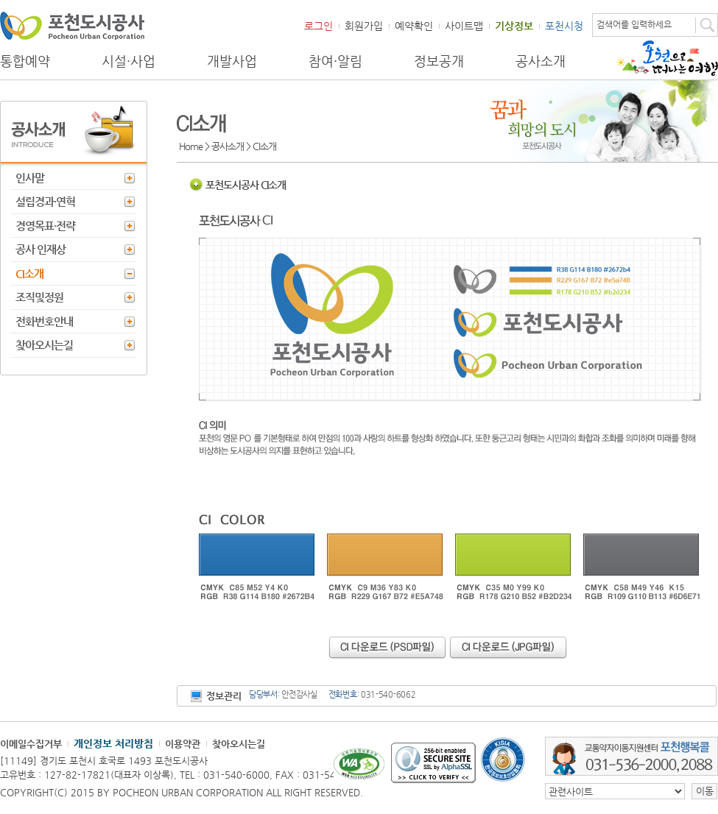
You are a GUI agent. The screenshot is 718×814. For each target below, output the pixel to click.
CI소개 (29, 273)
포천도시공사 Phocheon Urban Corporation (72, 25)
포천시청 (564, 26)
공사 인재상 (40, 249)
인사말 (29, 177)
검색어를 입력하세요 (634, 24)
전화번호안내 (44, 321)
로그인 (318, 26)
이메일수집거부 (31, 743)
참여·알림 (335, 61)
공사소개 (540, 61)
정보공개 (439, 61)
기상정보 (514, 26)
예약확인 (414, 26)
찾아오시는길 (44, 345)
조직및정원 (39, 297)
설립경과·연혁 (45, 201)
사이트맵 (464, 26)
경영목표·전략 (45, 225)
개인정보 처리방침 (113, 743)
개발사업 (232, 61)
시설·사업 (128, 61)
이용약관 (182, 743)
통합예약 (25, 61)
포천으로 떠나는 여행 (667, 58)
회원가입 (364, 26)
